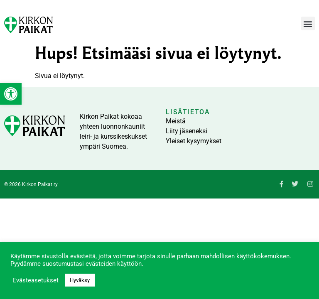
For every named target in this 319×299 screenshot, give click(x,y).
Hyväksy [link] (80, 280)
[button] (308, 23)
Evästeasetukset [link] (35, 280)
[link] (11, 94)
